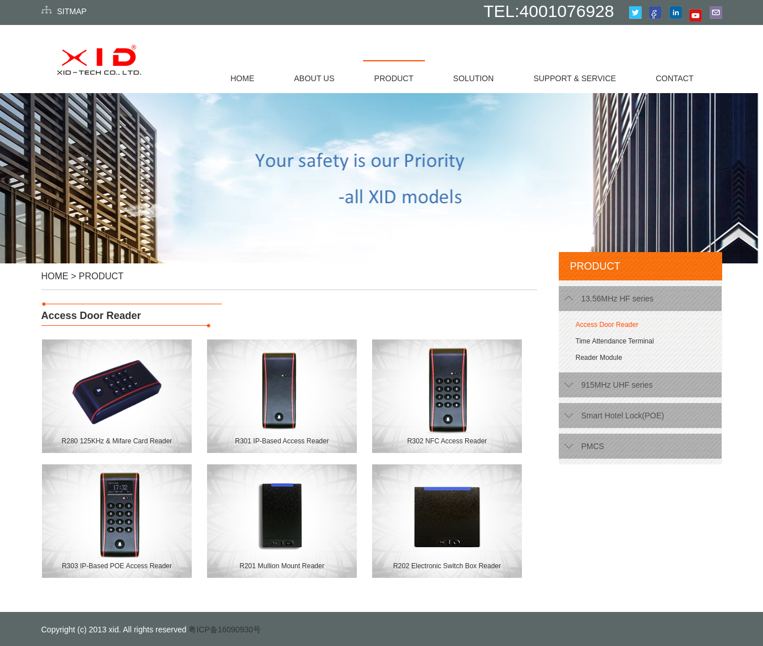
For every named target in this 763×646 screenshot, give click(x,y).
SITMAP (72, 11)
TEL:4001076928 (548, 11)
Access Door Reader (91, 315)
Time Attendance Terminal (615, 341)
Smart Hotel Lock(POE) (622, 415)
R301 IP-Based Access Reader (281, 441)
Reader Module (599, 358)
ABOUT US (314, 78)
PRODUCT (394, 78)
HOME (242, 78)
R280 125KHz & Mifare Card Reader (117, 441)
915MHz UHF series (617, 384)
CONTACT (675, 78)
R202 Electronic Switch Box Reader (447, 566)
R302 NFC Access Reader (447, 441)
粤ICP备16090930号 (224, 629)
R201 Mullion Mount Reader (281, 566)
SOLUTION (473, 78)
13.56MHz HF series (617, 298)
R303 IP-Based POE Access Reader (117, 566)
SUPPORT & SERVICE (574, 78)
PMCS (592, 446)
